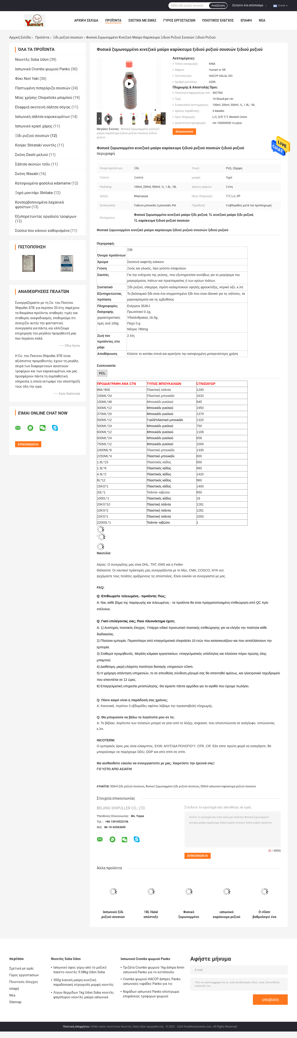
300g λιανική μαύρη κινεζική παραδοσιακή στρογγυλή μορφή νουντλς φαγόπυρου (83, 983)
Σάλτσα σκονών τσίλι (32, 164)
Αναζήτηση (218, 5)
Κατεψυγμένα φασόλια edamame (43, 183)
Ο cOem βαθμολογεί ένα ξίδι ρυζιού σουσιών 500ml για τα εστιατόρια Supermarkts (264, 914)
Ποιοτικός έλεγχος (218, 20)
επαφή (246, 20)
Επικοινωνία (184, 131)
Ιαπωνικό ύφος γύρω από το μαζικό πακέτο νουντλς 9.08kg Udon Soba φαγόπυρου (80, 970)
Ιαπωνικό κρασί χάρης (33, 126)
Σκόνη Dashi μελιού (31, 154)
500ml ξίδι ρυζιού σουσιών (127, 786)
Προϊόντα (113, 20)
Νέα (262, 20)
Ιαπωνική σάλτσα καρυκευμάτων (42, 116)
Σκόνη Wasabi (26, 174)
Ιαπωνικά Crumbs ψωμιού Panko (42, 69)
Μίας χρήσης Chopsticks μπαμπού (43, 97)
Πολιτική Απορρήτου (76, 1026)
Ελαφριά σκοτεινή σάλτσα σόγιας (43, 107)
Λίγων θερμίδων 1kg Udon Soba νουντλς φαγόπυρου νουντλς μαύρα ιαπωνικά (83, 995)
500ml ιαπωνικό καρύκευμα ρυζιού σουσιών (228, 786)
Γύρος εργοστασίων (179, 20)
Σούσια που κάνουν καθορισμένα (42, 230)
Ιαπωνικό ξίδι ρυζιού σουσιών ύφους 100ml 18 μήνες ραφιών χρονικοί (113, 914)
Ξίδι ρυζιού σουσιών (68, 37)
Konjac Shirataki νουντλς (35, 145)
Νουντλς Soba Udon (32, 59)
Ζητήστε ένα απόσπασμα (247, 5)
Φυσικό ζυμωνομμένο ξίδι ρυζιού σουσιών (172, 786)
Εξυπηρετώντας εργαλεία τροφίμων (45, 216)
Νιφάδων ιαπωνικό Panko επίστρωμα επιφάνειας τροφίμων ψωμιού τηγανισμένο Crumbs (151, 994)
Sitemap (15, 1002)
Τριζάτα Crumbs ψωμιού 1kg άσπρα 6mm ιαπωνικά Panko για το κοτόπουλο (153, 970)
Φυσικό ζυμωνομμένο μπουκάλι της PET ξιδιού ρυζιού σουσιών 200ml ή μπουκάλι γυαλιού (188, 914)
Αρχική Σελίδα (86, 20)
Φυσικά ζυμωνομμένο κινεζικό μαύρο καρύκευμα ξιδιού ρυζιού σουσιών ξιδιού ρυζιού (128, 133)
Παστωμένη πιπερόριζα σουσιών (42, 88)
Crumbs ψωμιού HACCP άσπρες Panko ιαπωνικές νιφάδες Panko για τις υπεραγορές (152, 982)
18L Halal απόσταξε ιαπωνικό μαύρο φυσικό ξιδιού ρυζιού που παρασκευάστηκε (151, 914)
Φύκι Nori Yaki (27, 78)
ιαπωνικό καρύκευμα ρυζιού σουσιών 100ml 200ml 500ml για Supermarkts (226, 914)
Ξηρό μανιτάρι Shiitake (34, 193)
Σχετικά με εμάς (142, 20)
